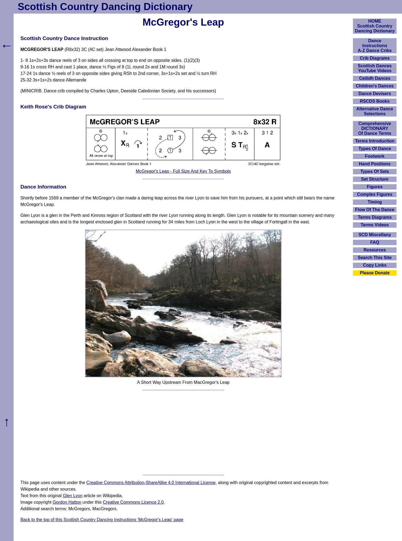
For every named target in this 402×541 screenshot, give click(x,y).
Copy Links (374, 265)
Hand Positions (375, 164)
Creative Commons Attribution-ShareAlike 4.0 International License (151, 482)
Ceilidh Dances (375, 78)
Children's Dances (375, 86)
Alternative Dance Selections (374, 111)
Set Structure (374, 179)
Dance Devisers (374, 93)
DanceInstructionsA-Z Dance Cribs (375, 45)
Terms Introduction (375, 141)
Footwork (375, 156)
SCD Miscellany (374, 234)
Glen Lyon (73, 495)
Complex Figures (374, 194)
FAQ (374, 242)
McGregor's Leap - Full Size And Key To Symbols (183, 171)
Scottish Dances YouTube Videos (375, 68)
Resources (375, 250)
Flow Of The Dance (374, 209)
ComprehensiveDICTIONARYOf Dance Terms (374, 128)
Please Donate (374, 272)
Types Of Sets (374, 171)
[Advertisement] (183, 432)
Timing (375, 202)
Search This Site (375, 257)
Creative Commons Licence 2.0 (133, 502)
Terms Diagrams (375, 217)
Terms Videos (375, 225)
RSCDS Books (374, 101)
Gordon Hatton (67, 502)
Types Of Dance (374, 148)
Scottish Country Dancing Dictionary (105, 6)
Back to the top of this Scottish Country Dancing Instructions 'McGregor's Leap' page (101, 519)
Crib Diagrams (374, 58)
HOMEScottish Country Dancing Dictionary (375, 26)
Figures (375, 186)
